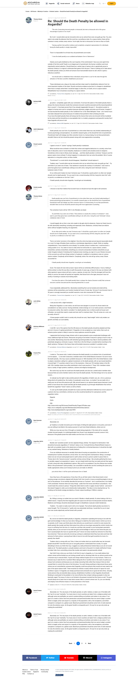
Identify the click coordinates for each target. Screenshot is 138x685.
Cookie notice (26, 672)
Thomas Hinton (38, 19)
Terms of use (34, 670)
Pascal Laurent (38, 144)
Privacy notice (45, 670)
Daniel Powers (38, 590)
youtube (70, 658)
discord (89, 658)
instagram (107, 658)
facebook (33, 658)
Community (44, 672)
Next (89, 643)
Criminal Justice (54, 11)
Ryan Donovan (38, 420)
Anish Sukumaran (38, 129)
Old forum (33, 11)
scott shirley (37, 301)
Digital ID (36, 672)
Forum (27, 11)
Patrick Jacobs (38, 187)
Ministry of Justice (43, 11)
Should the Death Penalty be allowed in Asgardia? (74, 11)
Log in (111, 3)
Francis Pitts (37, 353)
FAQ (23, 674)
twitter (51, 658)
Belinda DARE (37, 101)
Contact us (30, 674)
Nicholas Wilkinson (39, 326)
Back (70, 643)
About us (25, 670)
